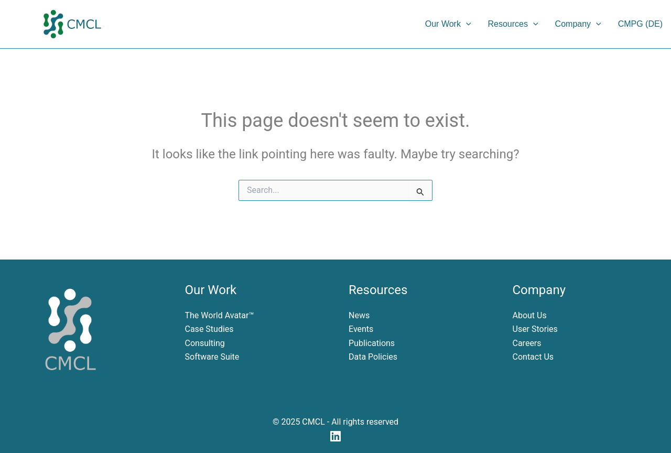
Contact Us (533, 357)
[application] (466, 24)
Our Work (448, 24)
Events (361, 329)
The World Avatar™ (219, 315)
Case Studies (209, 329)
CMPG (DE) (640, 23)
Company (578, 24)
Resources (513, 24)
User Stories (535, 329)
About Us (530, 315)
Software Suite (212, 357)
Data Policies (373, 357)
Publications (372, 343)
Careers (527, 343)
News (359, 315)
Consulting (205, 343)
